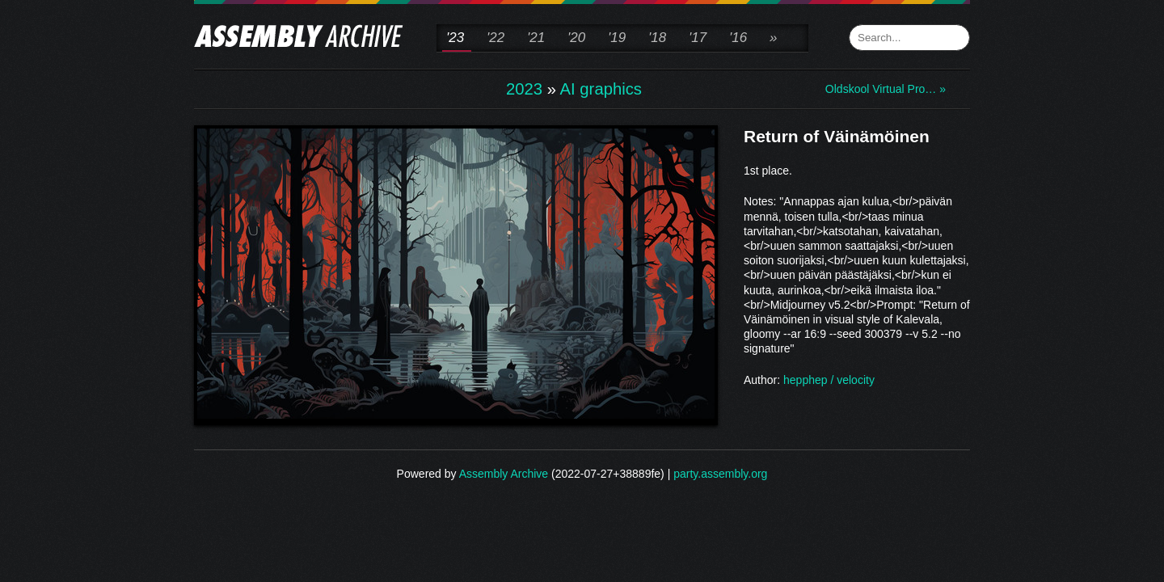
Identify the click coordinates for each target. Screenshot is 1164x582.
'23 (455, 37)
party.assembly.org (720, 473)
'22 (495, 37)
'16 (738, 37)
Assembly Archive (503, 473)
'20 (576, 37)
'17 (697, 37)
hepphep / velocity (829, 379)
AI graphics (601, 89)
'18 (657, 37)
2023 (524, 89)
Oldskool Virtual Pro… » (885, 88)
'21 (536, 37)
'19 (617, 37)
